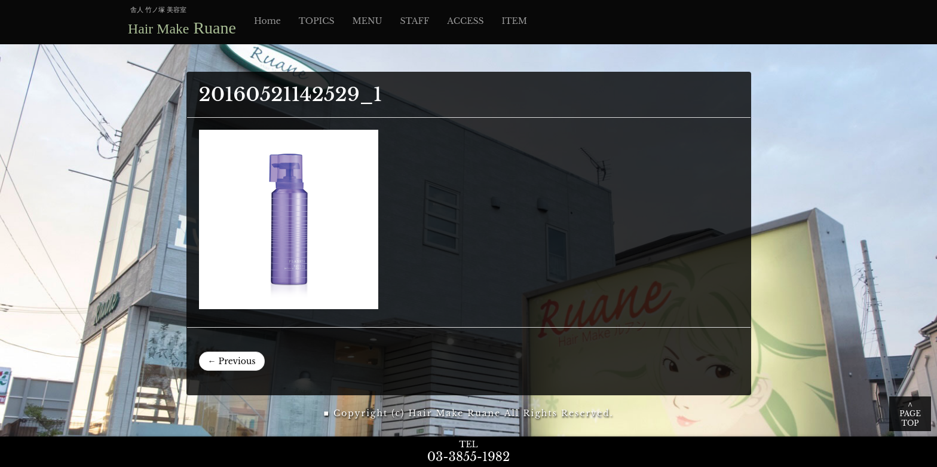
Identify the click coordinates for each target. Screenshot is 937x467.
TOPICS (317, 21)
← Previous (232, 361)
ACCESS (465, 21)
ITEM (514, 21)
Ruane (182, 28)
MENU (367, 21)
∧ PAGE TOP (910, 413)
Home (267, 21)
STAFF (415, 21)
